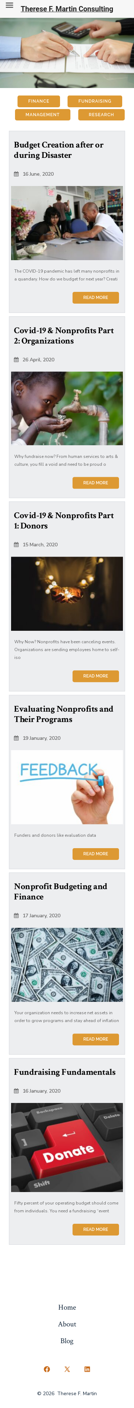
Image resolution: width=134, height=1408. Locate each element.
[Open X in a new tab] (67, 1369)
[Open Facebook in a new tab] (46, 1369)
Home (67, 1307)
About (67, 1324)
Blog (67, 1341)
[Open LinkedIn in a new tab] (87, 1369)
